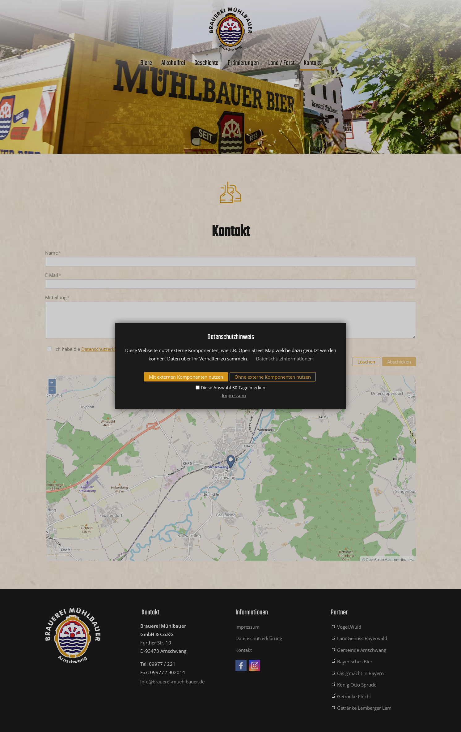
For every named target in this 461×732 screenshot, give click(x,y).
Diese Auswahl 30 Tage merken (233, 387)
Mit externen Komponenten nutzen (186, 377)
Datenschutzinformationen (284, 358)
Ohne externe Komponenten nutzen (273, 377)
